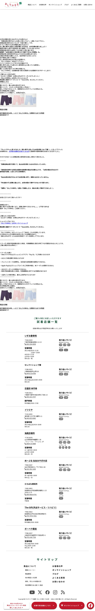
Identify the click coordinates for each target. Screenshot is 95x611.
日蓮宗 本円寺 (31, 388)
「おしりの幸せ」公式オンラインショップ (14, 78)
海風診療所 (30, 433)
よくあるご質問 (76, 5)
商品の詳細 (3, 109)
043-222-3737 (30, 397)
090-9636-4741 (31, 494)
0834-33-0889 (30, 444)
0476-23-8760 (30, 373)
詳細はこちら (4, 81)
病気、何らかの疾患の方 (33, 581)
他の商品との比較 (31, 577)
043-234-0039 (30, 344)
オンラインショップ (55, 5)
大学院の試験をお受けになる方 (19, 151)
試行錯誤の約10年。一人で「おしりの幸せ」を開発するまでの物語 (22, 113)
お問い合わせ (88, 5)
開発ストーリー (30, 570)
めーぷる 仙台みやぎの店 (36, 460)
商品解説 (28, 574)
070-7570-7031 (31, 516)
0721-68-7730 (30, 537)
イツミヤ (29, 409)
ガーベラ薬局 (31, 528)
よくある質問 (58, 577)
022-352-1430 (30, 469)
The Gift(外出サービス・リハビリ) (40, 507)
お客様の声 (42, 5)
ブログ (66, 5)
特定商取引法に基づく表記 (34, 585)
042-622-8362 (30, 418)
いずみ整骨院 (31, 335)
